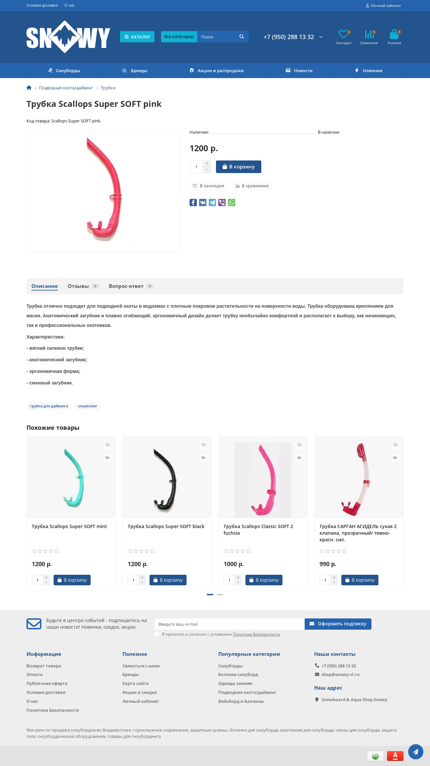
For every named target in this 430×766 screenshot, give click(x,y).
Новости (299, 70)
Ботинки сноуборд (238, 674)
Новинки (368, 70)
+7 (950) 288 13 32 (289, 37)
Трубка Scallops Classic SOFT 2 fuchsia (258, 529)
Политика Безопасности (52, 710)
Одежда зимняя (235, 683)
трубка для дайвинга (49, 405)
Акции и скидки (139, 692)
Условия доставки (42, 5)
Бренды (135, 70)
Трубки (108, 88)
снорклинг (87, 405)
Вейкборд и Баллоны (241, 701)
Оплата (34, 674)
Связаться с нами (141, 666)
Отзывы (83, 286)
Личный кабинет (140, 701)
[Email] (229, 624)
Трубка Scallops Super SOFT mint (69, 526)
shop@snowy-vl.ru (341, 674)
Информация (43, 654)
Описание (44, 286)
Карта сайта (135, 683)
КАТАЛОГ (137, 37)
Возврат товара (43, 666)
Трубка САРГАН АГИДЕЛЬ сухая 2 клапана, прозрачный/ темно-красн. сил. (358, 533)
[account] (383, 5)
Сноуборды (64, 70)
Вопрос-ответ (131, 286)
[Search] (223, 36)
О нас (69, 5)
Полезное (134, 654)
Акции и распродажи (216, 70)
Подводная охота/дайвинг (66, 88)
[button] (210, 594)
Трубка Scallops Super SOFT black (166, 526)
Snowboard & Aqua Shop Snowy (354, 699)
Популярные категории (249, 654)
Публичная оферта (46, 683)
